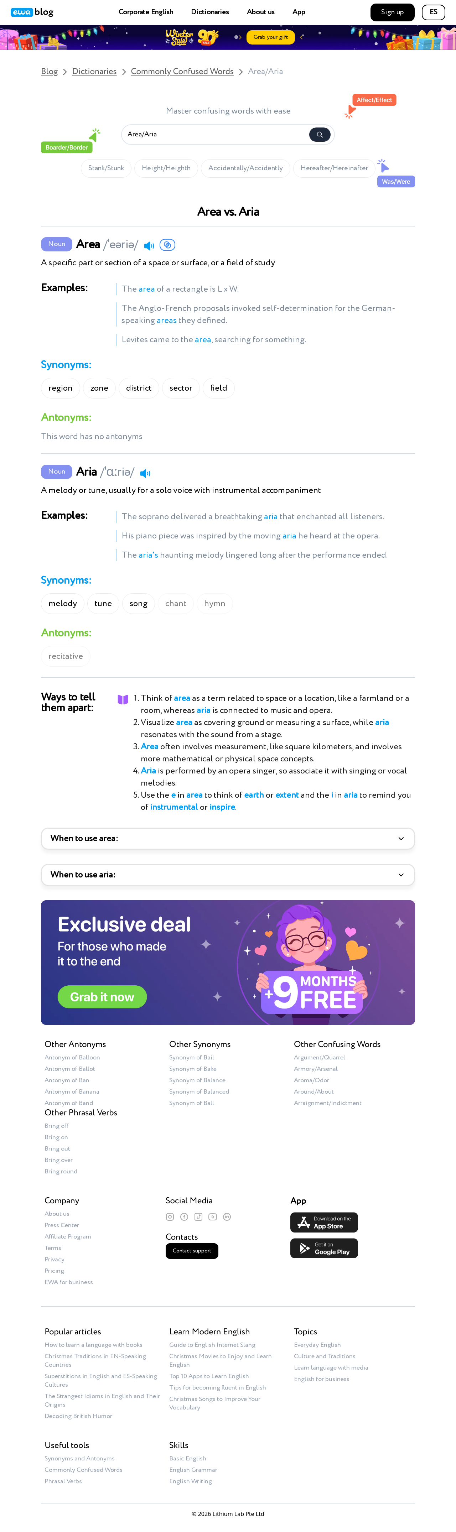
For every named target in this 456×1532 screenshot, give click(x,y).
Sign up (392, 12)
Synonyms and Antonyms (80, 1458)
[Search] (320, 134)
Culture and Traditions (325, 1356)
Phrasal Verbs (63, 1481)
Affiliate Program (68, 1237)
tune (103, 603)
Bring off (57, 1126)
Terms (53, 1248)
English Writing (190, 1481)
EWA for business (69, 1282)
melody (62, 603)
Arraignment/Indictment (328, 1103)
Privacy (54, 1259)
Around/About (314, 1092)
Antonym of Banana (72, 1092)
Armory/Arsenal (316, 1069)
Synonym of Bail (191, 1057)
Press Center (62, 1225)
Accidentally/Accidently (245, 168)
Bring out (57, 1149)
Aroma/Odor (311, 1080)
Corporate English (146, 12)
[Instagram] (170, 1217)
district (139, 388)
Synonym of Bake (193, 1069)
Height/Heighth (166, 168)
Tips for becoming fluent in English (217, 1388)
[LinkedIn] (227, 1217)
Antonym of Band (69, 1103)
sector (181, 388)
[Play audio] (149, 246)
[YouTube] (212, 1217)
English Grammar (193, 1470)
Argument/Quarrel (319, 1057)
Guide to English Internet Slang (212, 1345)
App (298, 12)
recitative (65, 656)
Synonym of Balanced (199, 1092)
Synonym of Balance (197, 1080)
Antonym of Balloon (72, 1057)
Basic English (187, 1458)
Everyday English (317, 1345)
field (218, 388)
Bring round (61, 1171)
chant (175, 603)
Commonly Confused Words (182, 72)
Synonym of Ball (191, 1103)
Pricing (54, 1271)
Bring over (59, 1160)
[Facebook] (184, 1217)
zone (99, 388)
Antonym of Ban (67, 1080)
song (138, 603)
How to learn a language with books (93, 1345)
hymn (215, 603)
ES (433, 12)
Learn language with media (331, 1368)
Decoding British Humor (78, 1416)
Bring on (56, 1137)
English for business (321, 1379)
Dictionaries (210, 12)
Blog (49, 72)
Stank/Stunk (106, 168)
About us (261, 12)
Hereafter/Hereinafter (334, 168)
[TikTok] (198, 1217)
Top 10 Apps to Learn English (209, 1376)
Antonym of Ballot (70, 1069)
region (60, 388)
